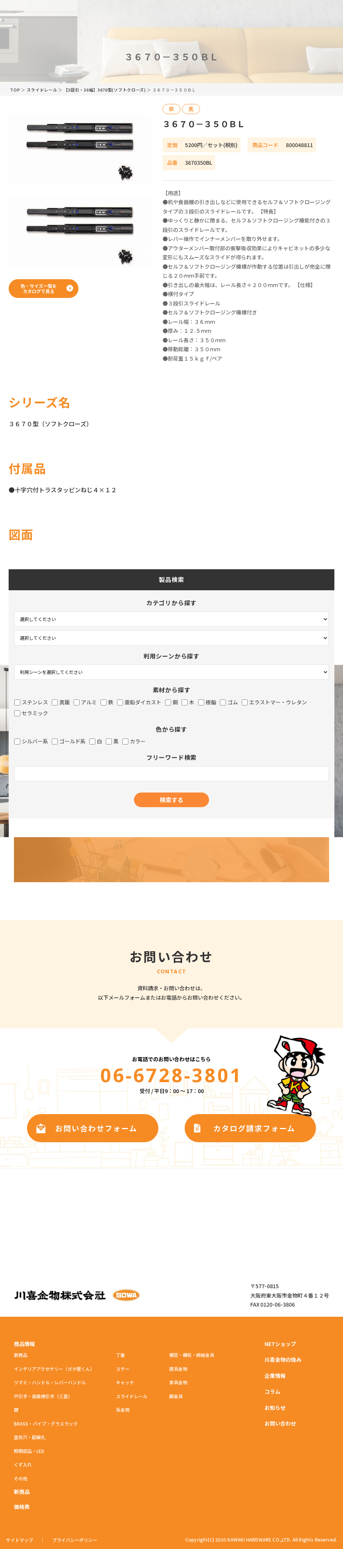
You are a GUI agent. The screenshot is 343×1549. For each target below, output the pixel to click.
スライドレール (42, 90)
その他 (20, 1478)
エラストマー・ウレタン (274, 702)
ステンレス (31, 702)
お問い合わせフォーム (96, 1128)
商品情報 (24, 1343)
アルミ (85, 702)
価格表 (22, 1506)
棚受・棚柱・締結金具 (191, 1355)
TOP (15, 90)
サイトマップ (19, 1540)
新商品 (20, 1355)
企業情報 (275, 1375)
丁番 (120, 1355)
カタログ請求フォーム (254, 1128)
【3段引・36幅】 (105, 90)
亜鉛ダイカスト (139, 702)
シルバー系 (31, 741)
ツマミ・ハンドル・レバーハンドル (50, 1382)
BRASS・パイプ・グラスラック (46, 1423)
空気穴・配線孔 (29, 1437)
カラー (134, 741)
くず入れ (23, 1464)
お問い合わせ (280, 1423)
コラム (272, 1391)
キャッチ (125, 1382)
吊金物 (122, 1409)
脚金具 (176, 1396)
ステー (122, 1369)
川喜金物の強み (283, 1359)
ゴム (229, 702)
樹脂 (207, 702)
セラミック (31, 713)
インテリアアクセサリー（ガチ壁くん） (54, 1369)
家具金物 (178, 1382)
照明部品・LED (29, 1451)
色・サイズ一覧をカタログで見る (39, 288)
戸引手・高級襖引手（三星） (43, 1396)
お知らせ (275, 1407)
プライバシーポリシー (74, 1540)
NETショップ (280, 1343)
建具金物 (178, 1369)
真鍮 (61, 702)
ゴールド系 (69, 741)
